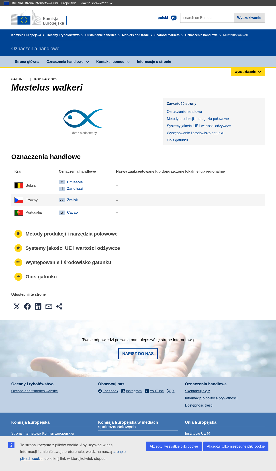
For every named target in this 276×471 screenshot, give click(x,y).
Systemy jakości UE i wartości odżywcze (199, 126)
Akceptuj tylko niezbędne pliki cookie (236, 446)
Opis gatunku (177, 140)
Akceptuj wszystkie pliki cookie (174, 446)
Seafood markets (167, 35)
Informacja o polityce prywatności (211, 398)
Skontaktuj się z (197, 391)
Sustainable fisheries (101, 35)
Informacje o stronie (154, 62)
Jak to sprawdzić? (96, 3)
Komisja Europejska (26, 35)
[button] (16, 306)
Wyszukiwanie (249, 18)
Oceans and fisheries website (34, 391)
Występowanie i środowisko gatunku (195, 133)
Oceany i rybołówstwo (63, 35)
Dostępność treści (199, 405)
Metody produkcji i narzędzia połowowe (198, 119)
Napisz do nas (138, 353)
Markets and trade (135, 35)
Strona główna (27, 62)
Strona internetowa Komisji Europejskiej (42, 433)
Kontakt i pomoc (110, 62)
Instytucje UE (195, 433)
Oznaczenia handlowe (201, 35)
